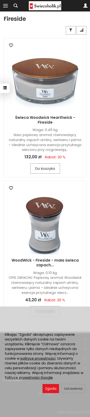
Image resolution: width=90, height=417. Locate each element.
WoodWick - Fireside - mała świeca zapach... (45, 263)
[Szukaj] (15, 5)
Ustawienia (73, 388)
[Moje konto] (85, 5)
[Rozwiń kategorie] (5, 5)
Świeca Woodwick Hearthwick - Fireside (45, 120)
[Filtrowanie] (71, 30)
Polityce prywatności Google (29, 377)
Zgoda (50, 388)
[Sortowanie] (81, 30)
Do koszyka (45, 168)
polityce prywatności (37, 358)
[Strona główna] (45, 5)
